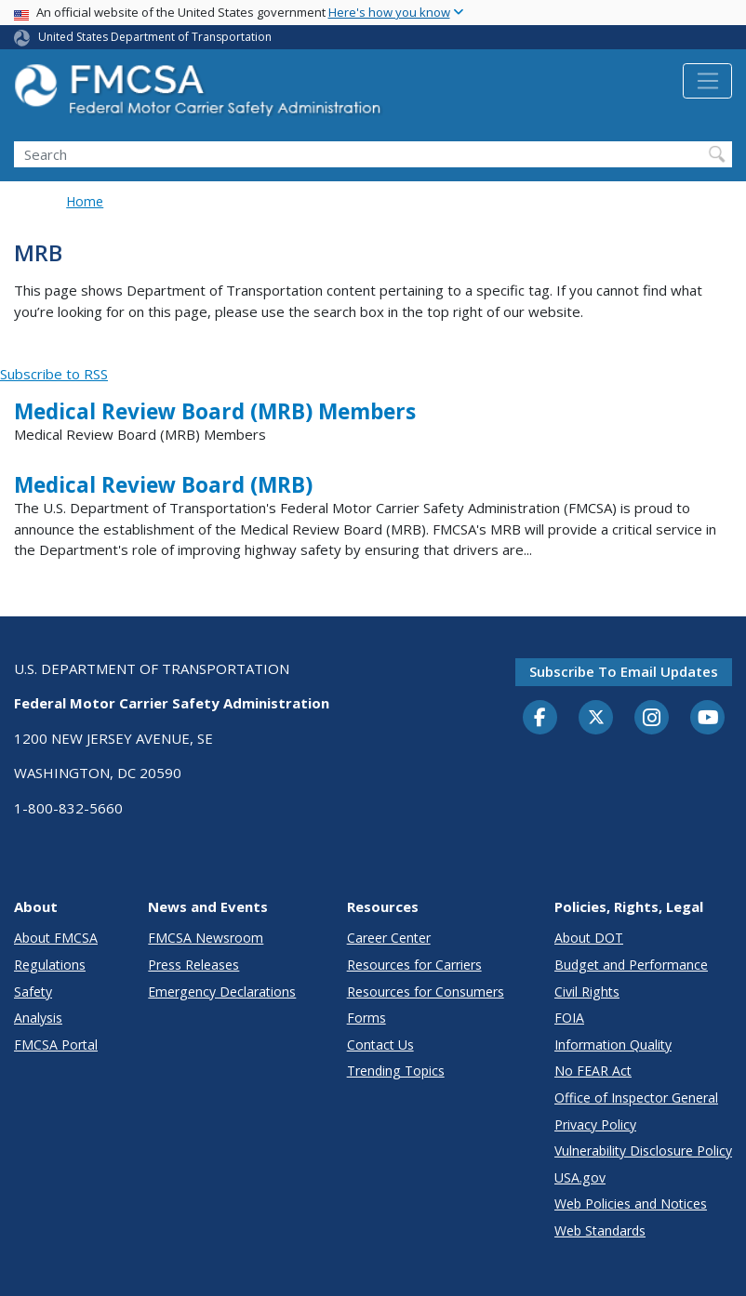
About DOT (588, 937)
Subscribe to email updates (623, 671)
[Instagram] (652, 719)
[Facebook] (540, 718)
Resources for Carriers (414, 964)
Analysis (38, 1017)
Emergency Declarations (222, 991)
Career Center (389, 937)
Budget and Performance (631, 964)
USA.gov (580, 1177)
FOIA (569, 1017)
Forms (366, 1017)
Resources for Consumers (425, 991)
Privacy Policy (595, 1124)
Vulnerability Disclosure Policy (643, 1150)
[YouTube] (708, 718)
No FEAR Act (593, 1070)
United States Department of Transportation (155, 37)
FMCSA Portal (56, 1044)
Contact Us (380, 1044)
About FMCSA (56, 937)
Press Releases (193, 964)
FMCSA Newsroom (205, 937)
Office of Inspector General (636, 1097)
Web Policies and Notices (630, 1203)
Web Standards (600, 1230)
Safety (33, 991)
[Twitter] (596, 717)
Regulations (50, 964)
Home (84, 201)
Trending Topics (396, 1070)
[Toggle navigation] (707, 81)
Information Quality (613, 1044)
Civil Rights (586, 991)
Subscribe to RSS (54, 373)
